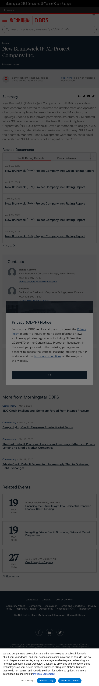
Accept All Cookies (70, 680)
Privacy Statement (43, 673)
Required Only (46, 680)
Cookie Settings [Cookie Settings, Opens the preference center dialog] (27, 680)
